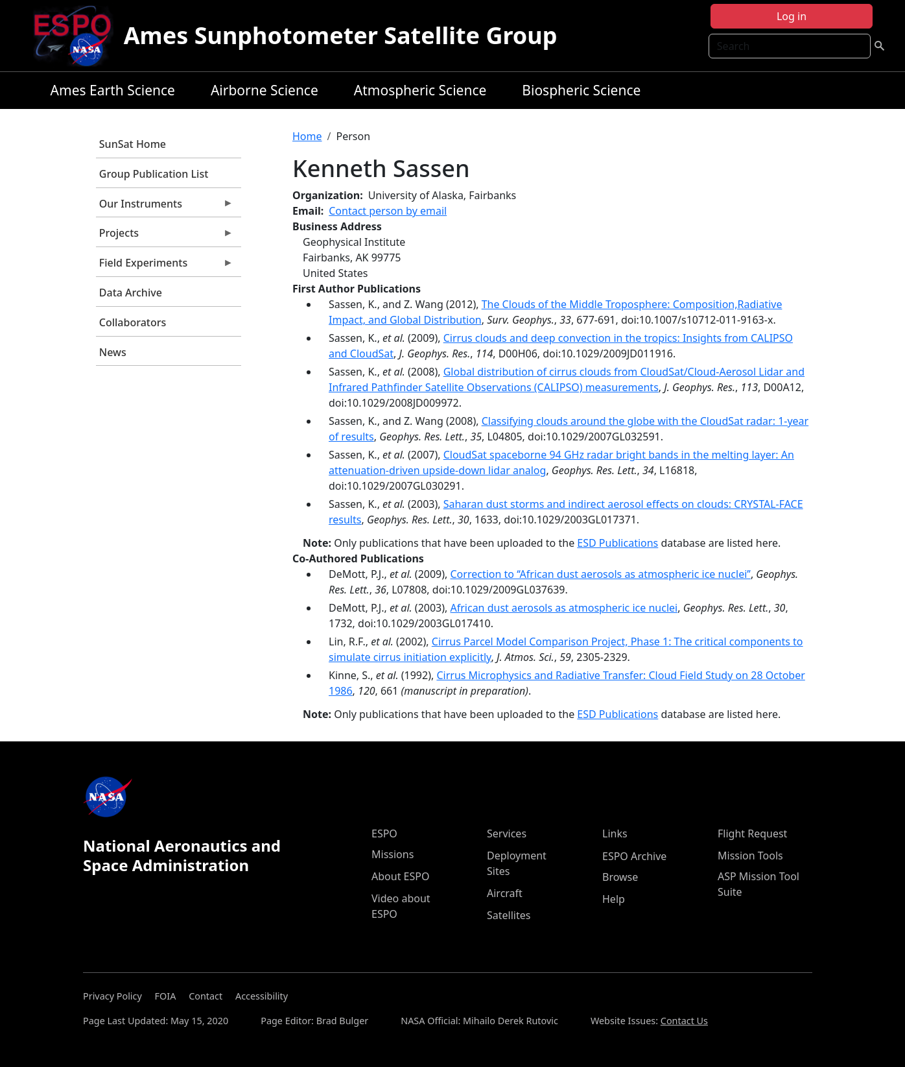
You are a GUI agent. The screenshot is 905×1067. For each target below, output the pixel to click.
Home (307, 136)
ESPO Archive (634, 856)
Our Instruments (164, 207)
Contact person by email (388, 211)
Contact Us (684, 1020)
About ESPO (400, 876)
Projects (164, 236)
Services (506, 833)
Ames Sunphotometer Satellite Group (341, 35)
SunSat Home (132, 144)
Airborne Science (264, 90)
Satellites (508, 915)
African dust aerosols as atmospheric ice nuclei (564, 608)
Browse (620, 877)
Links (615, 833)
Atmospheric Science (420, 90)
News (112, 352)
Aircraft (505, 893)
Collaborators (132, 322)
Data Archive (130, 292)
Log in (791, 16)
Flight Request (752, 833)
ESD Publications (617, 543)
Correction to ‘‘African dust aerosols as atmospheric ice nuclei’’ (601, 574)
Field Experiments (164, 266)
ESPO (384, 833)
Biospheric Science (581, 90)
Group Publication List (154, 174)
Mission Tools (750, 855)
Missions (392, 854)
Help (613, 899)
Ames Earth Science (113, 90)
